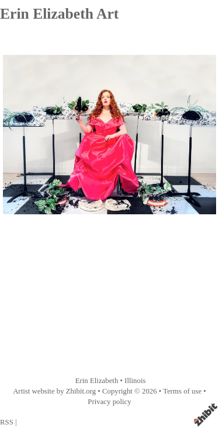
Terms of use (182, 391)
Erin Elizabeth (97, 381)
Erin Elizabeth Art (59, 13)
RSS (6, 422)
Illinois (134, 381)
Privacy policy (109, 402)
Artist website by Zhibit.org (54, 391)
